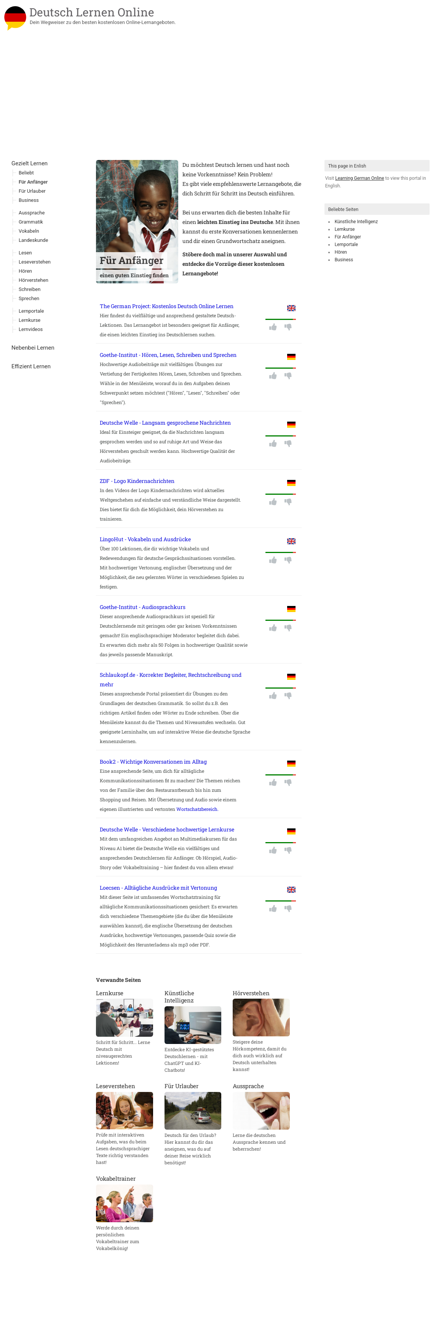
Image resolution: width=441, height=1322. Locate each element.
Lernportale (346, 244)
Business (344, 259)
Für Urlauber (32, 191)
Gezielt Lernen (29, 163)
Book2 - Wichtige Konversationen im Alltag (153, 761)
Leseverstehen (35, 262)
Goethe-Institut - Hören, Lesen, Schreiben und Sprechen (168, 354)
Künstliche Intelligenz (356, 221)
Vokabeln (29, 231)
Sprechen (29, 298)
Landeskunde (33, 240)
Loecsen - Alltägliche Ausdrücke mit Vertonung (158, 887)
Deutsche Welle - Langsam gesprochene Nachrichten (165, 422)
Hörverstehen (33, 280)
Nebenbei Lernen (32, 347)
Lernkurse (345, 229)
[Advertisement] (220, 103)
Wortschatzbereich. (197, 809)
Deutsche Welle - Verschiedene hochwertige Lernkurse (167, 829)
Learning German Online (359, 178)
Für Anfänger (348, 237)
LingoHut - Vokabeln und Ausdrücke (145, 539)
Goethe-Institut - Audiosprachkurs (142, 607)
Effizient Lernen (31, 366)
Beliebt (26, 173)
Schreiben (29, 289)
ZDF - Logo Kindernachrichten (137, 480)
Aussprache (32, 213)
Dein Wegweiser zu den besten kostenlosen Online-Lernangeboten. (103, 22)
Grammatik (31, 222)
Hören (341, 252)
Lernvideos (31, 329)
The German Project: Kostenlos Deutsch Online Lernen (166, 306)
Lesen (25, 253)
